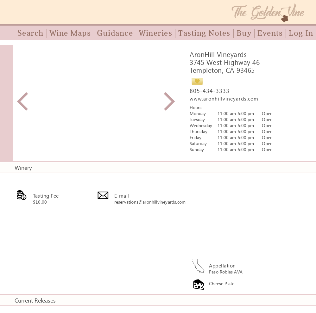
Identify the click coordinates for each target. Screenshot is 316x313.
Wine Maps (70, 33)
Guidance (115, 33)
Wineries (155, 33)
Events (270, 33)
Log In (301, 33)
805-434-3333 (210, 91)
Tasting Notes (204, 33)
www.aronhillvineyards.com (224, 98)
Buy (244, 33)
